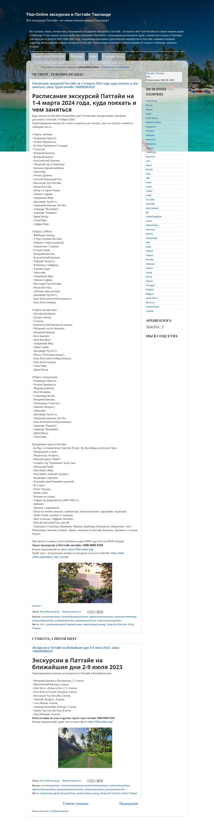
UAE (148, 178)
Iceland (149, 251)
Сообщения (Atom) (58, 811)
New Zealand (152, 208)
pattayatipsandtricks (86, 620)
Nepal (149, 165)
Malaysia (150, 135)
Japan (148, 114)
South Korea (152, 118)
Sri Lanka (150, 200)
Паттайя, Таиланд (155, 73)
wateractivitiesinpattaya (109, 620)
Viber (93, 56)
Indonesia (150, 139)
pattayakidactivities (64, 620)
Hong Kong (151, 101)
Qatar (149, 182)
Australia (150, 204)
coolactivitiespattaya (119, 785)
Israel (148, 195)
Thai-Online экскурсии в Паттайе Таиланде (68, 14)
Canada (149, 311)
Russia (149, 277)
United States (152, 307)
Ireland (149, 281)
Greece (149, 268)
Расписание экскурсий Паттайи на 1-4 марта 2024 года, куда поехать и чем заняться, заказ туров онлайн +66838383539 (85, 85)
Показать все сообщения (115, 67)
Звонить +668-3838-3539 (48, 56)
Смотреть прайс (113, 56)
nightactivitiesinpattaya (101, 617)
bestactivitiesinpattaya (96, 785)
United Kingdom (154, 217)
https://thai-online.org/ (80, 549)
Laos (148, 161)
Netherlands (152, 225)
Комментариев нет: (72, 612)
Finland (149, 255)
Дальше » (37, 606)
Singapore (151, 127)
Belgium (150, 294)
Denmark (150, 264)
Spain (148, 247)
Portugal (150, 285)
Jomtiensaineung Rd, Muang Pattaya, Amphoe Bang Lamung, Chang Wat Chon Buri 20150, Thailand (88, 793)
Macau (149, 105)
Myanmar (150, 157)
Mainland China (153, 122)
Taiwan (149, 109)
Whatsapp (77, 56)
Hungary (150, 289)
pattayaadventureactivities (70, 789)
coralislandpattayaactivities (74, 617)
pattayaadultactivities (43, 620)
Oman (149, 187)
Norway (150, 259)
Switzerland (151, 238)
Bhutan (149, 169)
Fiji (147, 212)
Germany (150, 229)
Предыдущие (128, 804)
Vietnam (150, 148)
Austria (149, 234)
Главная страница (75, 804)
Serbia (149, 272)
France (149, 221)
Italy (148, 242)
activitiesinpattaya (50, 785)
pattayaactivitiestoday (125, 617)
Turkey (149, 191)
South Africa (152, 298)
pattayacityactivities (94, 789)
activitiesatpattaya (50, 617)
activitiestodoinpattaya (72, 785)
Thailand (150, 131)
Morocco (150, 302)
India (148, 174)
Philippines (151, 144)
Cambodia (151, 152)
